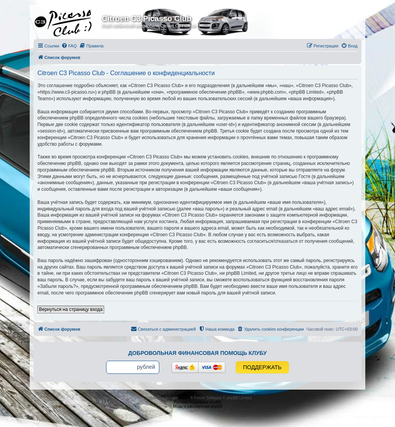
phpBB (184, 398)
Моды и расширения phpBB (197, 406)
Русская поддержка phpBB (197, 402)
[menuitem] (69, 45)
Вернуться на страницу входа (71, 309)
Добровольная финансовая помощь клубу (197, 353)
